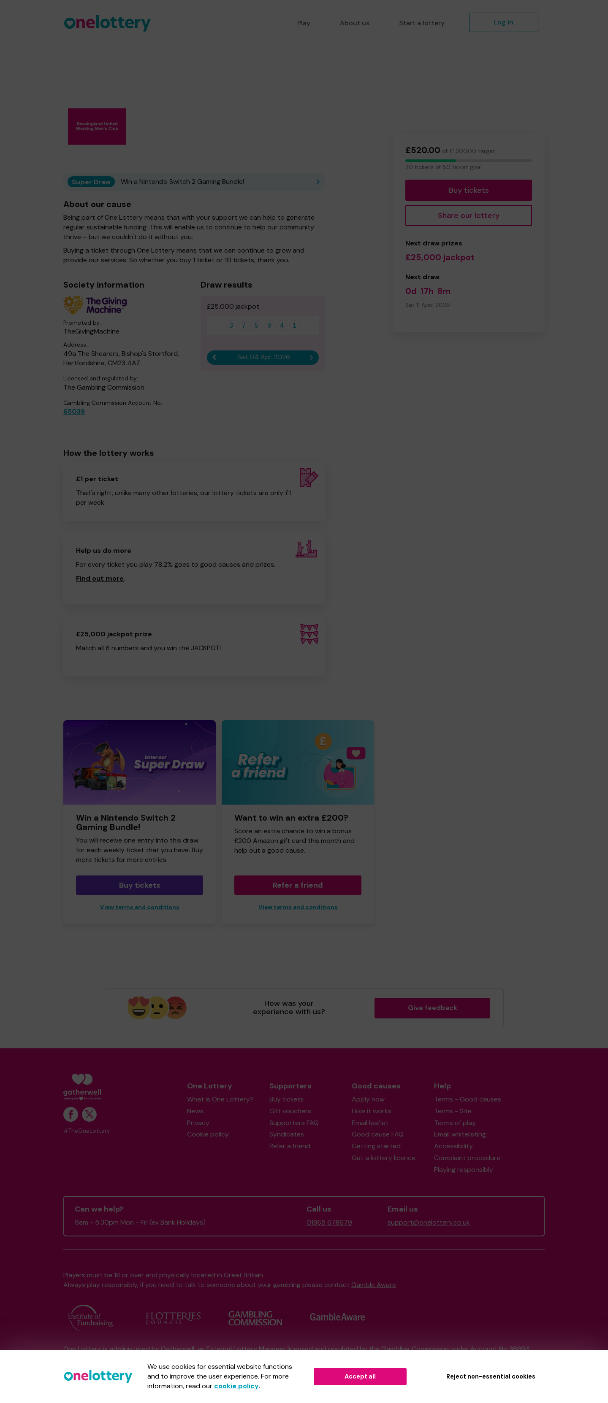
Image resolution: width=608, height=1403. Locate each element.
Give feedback (432, 1007)
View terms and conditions (139, 907)
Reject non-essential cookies (490, 1376)
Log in (503, 22)
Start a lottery (422, 23)
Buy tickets (469, 190)
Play (303, 23)
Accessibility (453, 1146)
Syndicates (286, 1134)
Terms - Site (453, 1111)
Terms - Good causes (467, 1099)
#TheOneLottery (86, 1130)
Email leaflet (370, 1122)
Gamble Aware (373, 1284)
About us (354, 23)
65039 (74, 411)
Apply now (368, 1099)
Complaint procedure (467, 1157)
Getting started (376, 1146)
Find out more (100, 578)
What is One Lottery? (220, 1099)
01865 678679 (329, 1222)
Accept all (360, 1376)
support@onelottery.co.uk (429, 1222)
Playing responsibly (463, 1169)
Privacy (198, 1122)
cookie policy (236, 1385)
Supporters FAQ (294, 1122)
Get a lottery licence (383, 1157)
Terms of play (455, 1122)
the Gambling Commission (409, 1348)
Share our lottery (468, 215)
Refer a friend (298, 885)
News (195, 1111)
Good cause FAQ (378, 1134)
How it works (371, 1111)
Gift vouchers (290, 1111)
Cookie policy (208, 1134)
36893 (519, 1348)
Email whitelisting (460, 1134)
